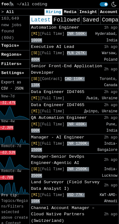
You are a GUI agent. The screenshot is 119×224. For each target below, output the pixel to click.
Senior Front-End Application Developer (66, 69)
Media (70, 12)
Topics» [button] (10, 45)
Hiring (53, 12)
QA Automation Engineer (59, 117)
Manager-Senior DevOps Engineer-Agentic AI (57, 159)
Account (109, 12)
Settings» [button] (12, 73)
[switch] (104, 4)
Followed (67, 20)
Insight (88, 12)
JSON (19, 88)
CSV (4, 88)
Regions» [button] (11, 54)
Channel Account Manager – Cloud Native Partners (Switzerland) (63, 214)
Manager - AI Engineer (57, 137)
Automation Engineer (55, 27)
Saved (91, 20)
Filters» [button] (11, 64)
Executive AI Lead (52, 46)
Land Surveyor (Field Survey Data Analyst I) (65, 185)
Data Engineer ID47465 (57, 92)
